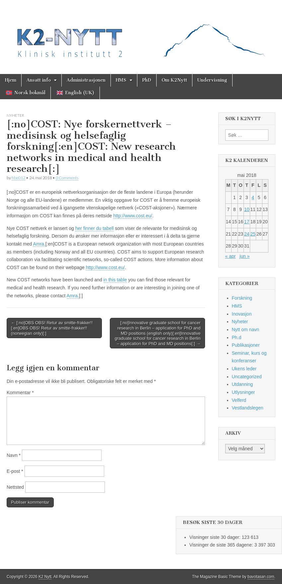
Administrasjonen (86, 80)
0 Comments (67, 177)
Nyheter (15, 115)
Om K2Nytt (174, 80)
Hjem (10, 80)
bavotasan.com (260, 576)
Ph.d (237, 337)
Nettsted (15, 487)
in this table (115, 279)
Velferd (239, 400)
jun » (244, 256)
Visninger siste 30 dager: (215, 537)
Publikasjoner (246, 345)
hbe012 (18, 177)
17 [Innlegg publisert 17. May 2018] (246, 221)
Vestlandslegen (247, 407)
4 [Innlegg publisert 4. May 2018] (252, 197)
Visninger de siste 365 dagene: (221, 545)
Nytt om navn (245, 329)
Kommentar (20, 392)
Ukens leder (244, 368)
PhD (146, 80)
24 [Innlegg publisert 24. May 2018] (246, 234)
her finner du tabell (94, 228)
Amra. (39, 244)
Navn (14, 455)
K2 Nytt (44, 576)
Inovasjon (242, 314)
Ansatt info (39, 80)
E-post (15, 471)
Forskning (242, 298)
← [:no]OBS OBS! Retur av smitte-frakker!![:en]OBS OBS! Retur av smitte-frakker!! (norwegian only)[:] (52, 327)
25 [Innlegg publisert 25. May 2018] (252, 234)
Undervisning (212, 80)
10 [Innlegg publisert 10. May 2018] (246, 209)
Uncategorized (247, 376)
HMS (121, 80)
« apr (230, 256)
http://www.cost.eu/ (132, 215)
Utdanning (242, 384)
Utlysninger (243, 392)
